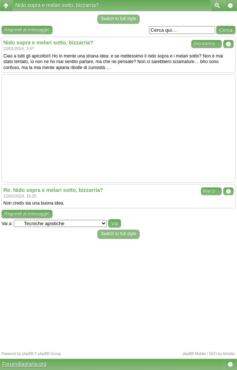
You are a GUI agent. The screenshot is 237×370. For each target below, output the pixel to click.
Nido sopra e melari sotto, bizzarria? (57, 5)
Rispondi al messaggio (27, 29)
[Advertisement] (118, 128)
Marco (211, 191)
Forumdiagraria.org (24, 364)
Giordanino (206, 43)
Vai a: (7, 223)
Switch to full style (118, 18)
